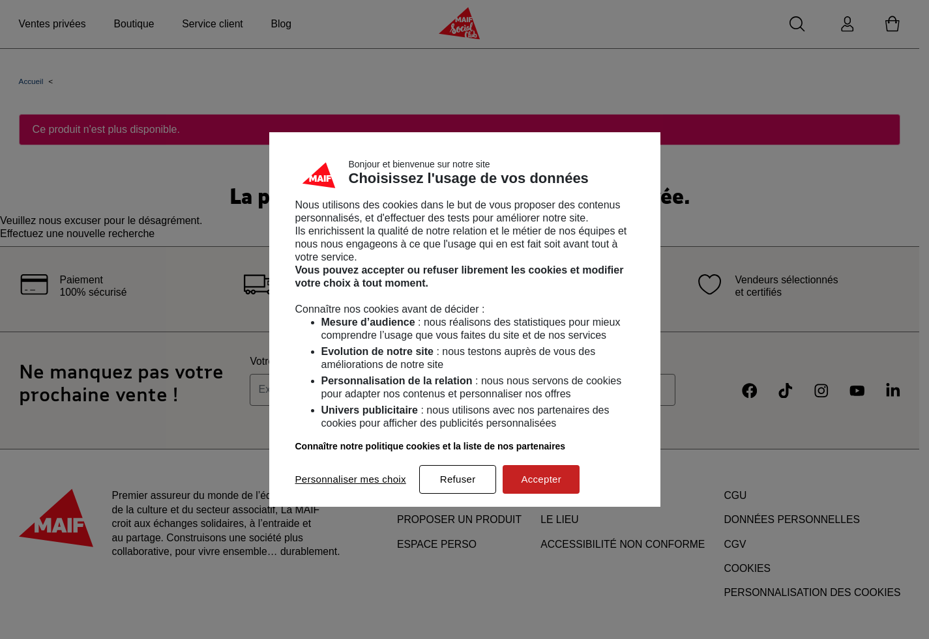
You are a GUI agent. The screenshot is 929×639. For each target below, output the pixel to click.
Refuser (458, 479)
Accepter (541, 479)
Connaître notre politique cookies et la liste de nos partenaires (430, 446)
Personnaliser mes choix (350, 479)
